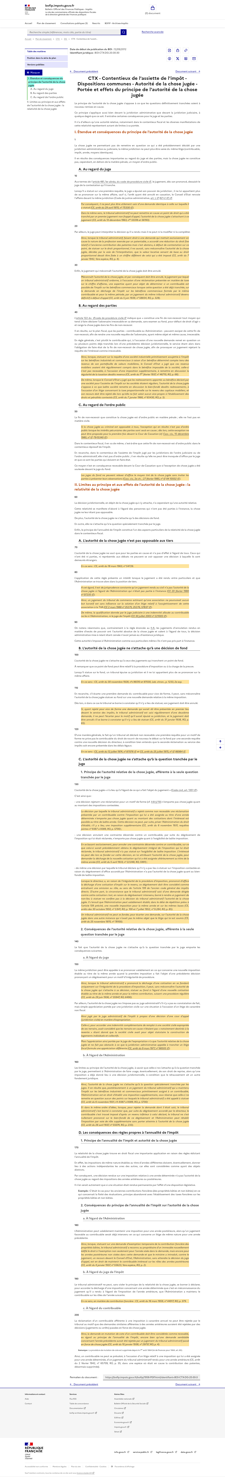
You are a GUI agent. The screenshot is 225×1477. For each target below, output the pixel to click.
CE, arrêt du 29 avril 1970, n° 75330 (110, 207)
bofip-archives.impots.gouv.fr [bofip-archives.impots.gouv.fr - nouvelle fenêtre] (82, 1413)
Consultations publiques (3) (74, 23)
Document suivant (186, 71)
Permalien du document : (84, 1377)
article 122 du (84, 318)
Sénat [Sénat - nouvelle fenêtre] (116, 1431)
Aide (27, 1399)
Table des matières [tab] (36, 51)
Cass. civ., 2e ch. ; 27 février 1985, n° (143, 478)
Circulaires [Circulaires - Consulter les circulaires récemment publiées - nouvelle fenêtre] (118, 1408)
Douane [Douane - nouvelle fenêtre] (117, 1413)
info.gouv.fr (120, 1452)
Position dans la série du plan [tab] (41, 58)
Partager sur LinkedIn (186, 59)
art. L (153, 198)
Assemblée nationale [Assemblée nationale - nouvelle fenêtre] (123, 1399)
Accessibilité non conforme (36, 1466)
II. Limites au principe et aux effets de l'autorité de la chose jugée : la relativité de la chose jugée (46, 105)
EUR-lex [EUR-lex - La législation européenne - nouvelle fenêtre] (117, 1417)
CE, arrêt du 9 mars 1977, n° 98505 (147, 1048)
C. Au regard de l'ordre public (47, 97)
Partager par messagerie (194, 59)
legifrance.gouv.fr (165, 1452)
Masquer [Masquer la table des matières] (35, 72)
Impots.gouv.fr (120, 1427)
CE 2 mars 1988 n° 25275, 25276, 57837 (126, 607)
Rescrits (96, 23)
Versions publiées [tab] (35, 64)
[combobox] (74, 32)
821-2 (163, 198)
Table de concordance (79, 1403)
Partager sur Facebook (169, 59)
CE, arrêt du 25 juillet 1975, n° (156, 751)
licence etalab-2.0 (84, 1473)
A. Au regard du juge (41, 89)
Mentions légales (60, 1466)
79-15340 (98, 437)
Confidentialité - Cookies (96, 1466)
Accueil (28, 23)
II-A (153, 628)
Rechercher (124, 32)
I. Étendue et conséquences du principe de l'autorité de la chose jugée (46, 82)
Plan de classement (44, 39)
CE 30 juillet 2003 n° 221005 (147, 616)
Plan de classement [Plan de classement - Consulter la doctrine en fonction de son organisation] (46, 23)
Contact (28, 1403)
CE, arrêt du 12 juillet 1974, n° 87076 (114, 751)
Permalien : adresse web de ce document (186, 50)
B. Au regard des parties (43, 93)
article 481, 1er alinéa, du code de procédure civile (120, 181)
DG (65, 39)
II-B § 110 (156, 802)
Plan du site (76, 1466)
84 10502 (171, 478)
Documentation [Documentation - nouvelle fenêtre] (76, 1408)
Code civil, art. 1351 (182, 790)
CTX (58, 39)
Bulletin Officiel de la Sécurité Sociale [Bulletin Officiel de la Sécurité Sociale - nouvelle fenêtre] (130, 1403)
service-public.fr (141, 1452)
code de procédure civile (109, 318)
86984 (179, 751)
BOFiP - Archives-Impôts (116, 23)
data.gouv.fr (187, 1452)
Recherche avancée (152, 32)
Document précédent (85, 71)
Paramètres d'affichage (124, 1466)
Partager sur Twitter (178, 59)
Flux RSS (73, 1399)
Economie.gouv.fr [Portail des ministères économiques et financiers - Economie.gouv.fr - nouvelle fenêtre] (121, 1422)
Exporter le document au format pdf (169, 50)
